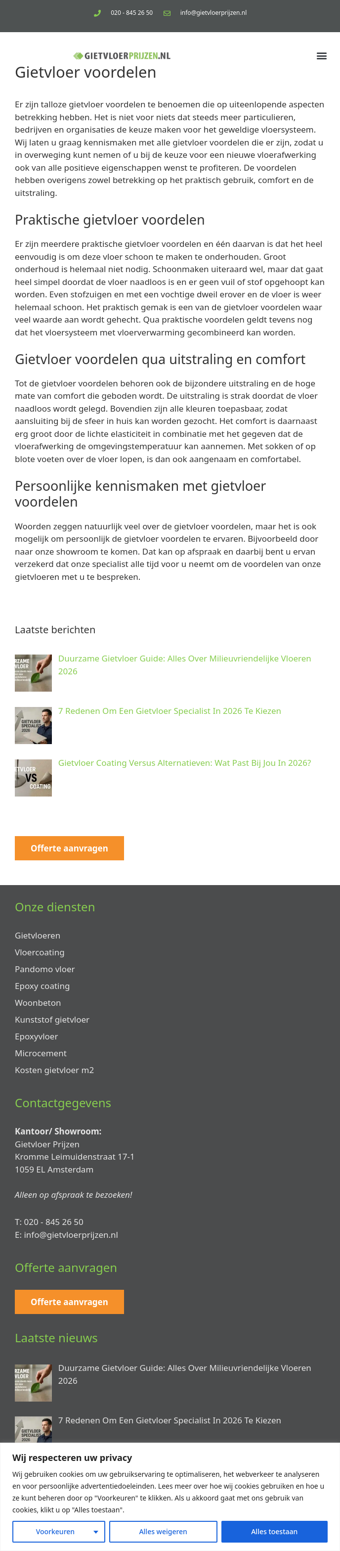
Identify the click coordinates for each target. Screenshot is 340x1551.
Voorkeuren (55, 1531)
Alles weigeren (163, 1531)
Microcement (41, 1053)
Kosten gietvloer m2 (54, 1070)
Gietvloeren (37, 935)
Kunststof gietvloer (52, 1019)
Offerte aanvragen (69, 848)
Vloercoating (40, 952)
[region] (170, 1497)
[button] (322, 55)
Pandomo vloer (45, 969)
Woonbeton (38, 1002)
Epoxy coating (42, 985)
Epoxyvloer (36, 1036)
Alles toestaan (274, 1531)
